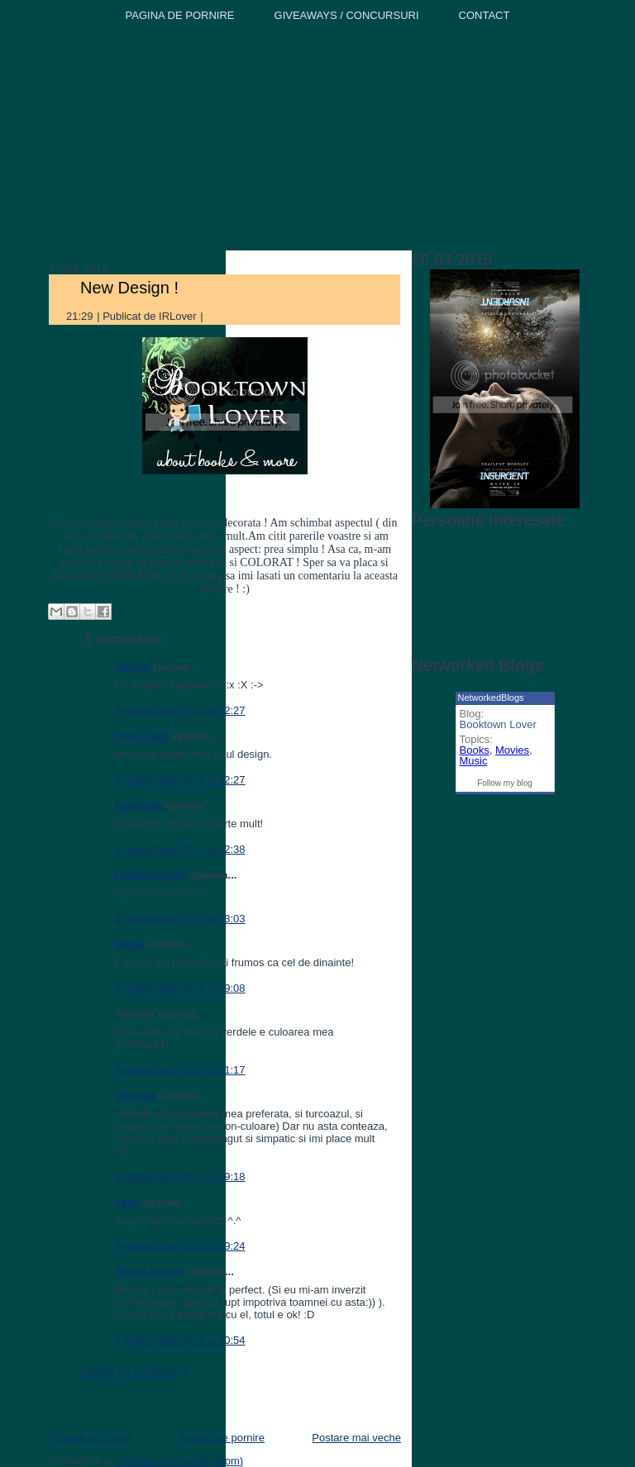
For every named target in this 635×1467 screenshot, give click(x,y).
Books (474, 750)
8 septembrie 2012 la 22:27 (180, 710)
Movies (512, 750)
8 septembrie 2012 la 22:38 (180, 849)
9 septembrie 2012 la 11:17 (180, 1070)
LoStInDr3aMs (151, 875)
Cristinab (138, 805)
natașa (132, 666)
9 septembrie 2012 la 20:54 (180, 1340)
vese (127, 1202)
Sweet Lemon (149, 1271)
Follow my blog (504, 783)
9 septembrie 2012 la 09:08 (180, 988)
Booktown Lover (498, 724)
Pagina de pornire (222, 1437)
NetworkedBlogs (491, 698)
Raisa (129, 944)
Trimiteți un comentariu (132, 1371)
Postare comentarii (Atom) (180, 1461)
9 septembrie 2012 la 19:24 (180, 1246)
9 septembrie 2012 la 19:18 (180, 1176)
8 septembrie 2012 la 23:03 (180, 918)
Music (474, 761)
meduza (135, 1095)
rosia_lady (141, 736)
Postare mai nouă (90, 1437)
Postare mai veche (356, 1437)
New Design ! (129, 288)
